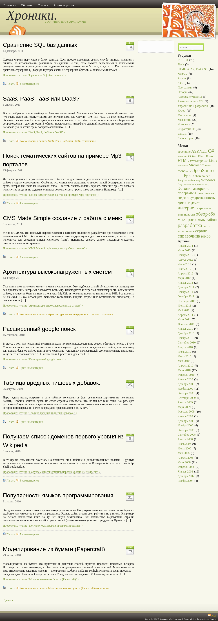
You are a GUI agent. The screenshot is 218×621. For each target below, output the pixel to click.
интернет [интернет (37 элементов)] (187, 207)
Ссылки (43, 5)
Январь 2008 (185, 471)
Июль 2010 (184, 351)
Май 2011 (183, 310)
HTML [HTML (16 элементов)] (183, 160)
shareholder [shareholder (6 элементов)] (202, 176)
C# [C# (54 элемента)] (211, 151)
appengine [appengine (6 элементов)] (184, 151)
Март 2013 (184, 250)
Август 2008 (185, 439)
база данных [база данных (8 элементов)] (205, 193)
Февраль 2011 (186, 324)
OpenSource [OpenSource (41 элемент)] (203, 170)
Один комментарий (31, 367)
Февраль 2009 (186, 411)
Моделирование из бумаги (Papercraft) (54, 549)
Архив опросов (64, 5)
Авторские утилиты (190, 96)
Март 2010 (184, 370)
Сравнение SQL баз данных (40, 45)
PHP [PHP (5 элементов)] (180, 176)
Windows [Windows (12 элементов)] (208, 180)
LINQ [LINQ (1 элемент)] (205, 161)
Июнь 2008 (184, 448)
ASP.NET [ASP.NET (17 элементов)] (199, 151)
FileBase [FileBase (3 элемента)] (192, 156)
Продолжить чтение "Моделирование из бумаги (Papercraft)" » (41, 579)
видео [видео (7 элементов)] (182, 197)
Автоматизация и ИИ (190, 101)
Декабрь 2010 (186, 333)
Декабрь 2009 (186, 383)
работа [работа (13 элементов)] (211, 220)
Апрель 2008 (185, 457)
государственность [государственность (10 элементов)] (200, 197)
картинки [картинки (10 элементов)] (204, 208)
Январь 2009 (185, 416)
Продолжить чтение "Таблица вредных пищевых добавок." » (40, 412)
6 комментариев (29, 83)
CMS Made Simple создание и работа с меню (62, 218)
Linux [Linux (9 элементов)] (213, 161)
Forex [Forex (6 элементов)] (209, 156)
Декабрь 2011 (186, 287)
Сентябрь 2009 (187, 397)
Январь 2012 (185, 282)
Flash (181, 64)
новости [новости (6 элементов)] (189, 214)
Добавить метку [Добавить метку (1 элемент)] (203, 184)
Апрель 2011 (185, 314)
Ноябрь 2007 (185, 480)
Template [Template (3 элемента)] (182, 180)
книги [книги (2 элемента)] (180, 215)
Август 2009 (185, 402)
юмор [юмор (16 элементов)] (205, 236)
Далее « (8, 600)
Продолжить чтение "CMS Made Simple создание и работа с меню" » (45, 248)
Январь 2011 (185, 328)
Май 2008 (184, 453)
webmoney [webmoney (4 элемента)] (194, 180)
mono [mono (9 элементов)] (182, 171)
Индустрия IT (186, 128)
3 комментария (28, 257)
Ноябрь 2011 (185, 291)
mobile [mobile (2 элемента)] (207, 165)
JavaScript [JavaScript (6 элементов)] (196, 161)
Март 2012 (184, 278)
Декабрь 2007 (186, 476)
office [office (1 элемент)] (188, 171)
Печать (10, 83)
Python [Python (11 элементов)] (189, 176)
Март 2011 (184, 319)
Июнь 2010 (184, 356)
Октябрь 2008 (186, 430)
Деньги (182, 133)
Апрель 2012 (185, 273)
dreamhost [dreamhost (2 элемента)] (182, 156)
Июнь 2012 (184, 268)
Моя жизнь (184, 119)
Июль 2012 (184, 264)
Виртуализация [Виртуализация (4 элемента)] (187, 184)
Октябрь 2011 (186, 296)
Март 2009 (184, 407)
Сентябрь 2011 (187, 301)
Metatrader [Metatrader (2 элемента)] (183, 165)
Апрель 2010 (185, 365)
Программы (185, 87)
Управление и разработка (193, 105)
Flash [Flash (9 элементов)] (201, 156)
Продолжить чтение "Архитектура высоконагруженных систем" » (43, 305)
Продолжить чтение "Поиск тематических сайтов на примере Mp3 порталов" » (51, 194)
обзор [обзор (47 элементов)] (202, 214)
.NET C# (183, 59)
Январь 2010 (185, 379)
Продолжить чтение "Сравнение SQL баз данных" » (34, 75)
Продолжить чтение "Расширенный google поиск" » (34, 359)
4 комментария (28, 203)
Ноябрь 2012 (185, 254)
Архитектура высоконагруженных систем (57, 272)
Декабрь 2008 (186, 420)
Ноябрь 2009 (185, 388)
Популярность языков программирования (58, 495)
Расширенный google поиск (39, 329)
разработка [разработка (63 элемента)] (190, 225)
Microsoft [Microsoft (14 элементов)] (196, 165)
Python (182, 78)
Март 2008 (184, 462)
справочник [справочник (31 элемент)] (189, 236)
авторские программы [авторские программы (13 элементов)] (193, 190)
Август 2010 (185, 347)
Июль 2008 (184, 443)
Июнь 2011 (184, 305)
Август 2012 (185, 259)
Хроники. (32, 15)
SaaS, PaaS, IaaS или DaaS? (41, 98)
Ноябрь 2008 (185, 425)
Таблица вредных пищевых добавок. (51, 383)
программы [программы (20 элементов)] (195, 219)
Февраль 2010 (186, 374)
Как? (180, 83)
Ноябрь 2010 (185, 338)
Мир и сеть (184, 115)
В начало (9, 5)
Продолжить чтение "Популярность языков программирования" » (43, 525)
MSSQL (182, 73)
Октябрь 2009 (186, 393)
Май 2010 (184, 360)
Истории (183, 124)
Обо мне (26, 5)
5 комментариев (29, 480)
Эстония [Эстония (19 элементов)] (185, 188)
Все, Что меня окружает (65, 22)
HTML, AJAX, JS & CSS (192, 69)
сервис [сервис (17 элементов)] (201, 231)
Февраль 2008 (186, 466)
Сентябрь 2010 (187, 342)
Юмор (181, 110)
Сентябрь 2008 (187, 434)
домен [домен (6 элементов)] (195, 203)
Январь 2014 (185, 245)
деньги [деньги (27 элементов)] (184, 202)
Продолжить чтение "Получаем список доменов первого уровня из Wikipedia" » (52, 471)
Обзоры (182, 92)
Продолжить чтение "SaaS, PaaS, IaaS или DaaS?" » (34, 132)
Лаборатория (185, 138)
